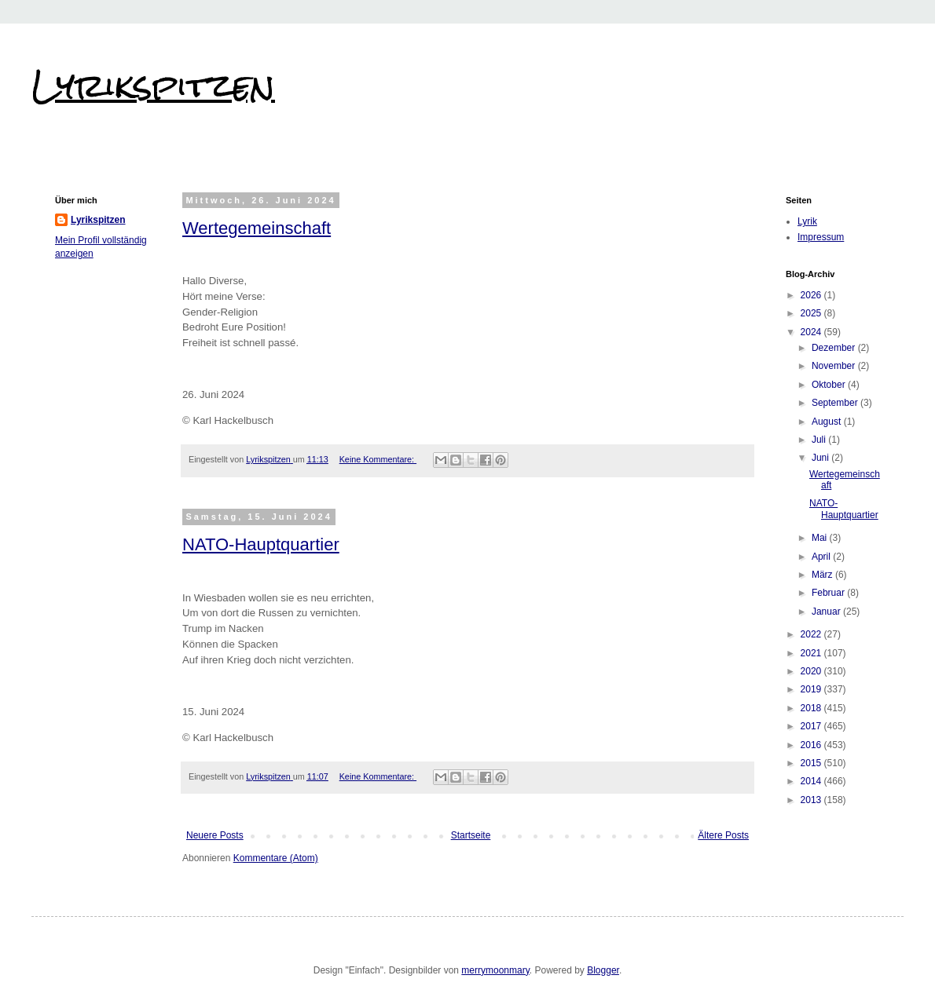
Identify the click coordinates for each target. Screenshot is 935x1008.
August (828, 421)
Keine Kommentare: (377, 459)
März (823, 574)
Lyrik (807, 221)
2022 (812, 634)
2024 (812, 332)
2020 (812, 671)
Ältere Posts (723, 835)
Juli (820, 439)
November (835, 365)
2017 (812, 726)
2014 (812, 781)
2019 (812, 689)
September (836, 402)
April (822, 556)
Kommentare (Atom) (275, 858)
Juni (821, 457)
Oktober (830, 384)
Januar (827, 611)
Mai (821, 537)
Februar (829, 592)
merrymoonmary (495, 970)
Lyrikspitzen (153, 85)
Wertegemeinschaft (256, 228)
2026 (812, 295)
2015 (812, 763)
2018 (812, 708)
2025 (812, 313)
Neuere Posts (215, 835)
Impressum (821, 237)
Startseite (471, 835)
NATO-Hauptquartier (260, 544)
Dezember (835, 347)
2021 (812, 653)
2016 (812, 745)
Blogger (603, 970)
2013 (812, 799)
